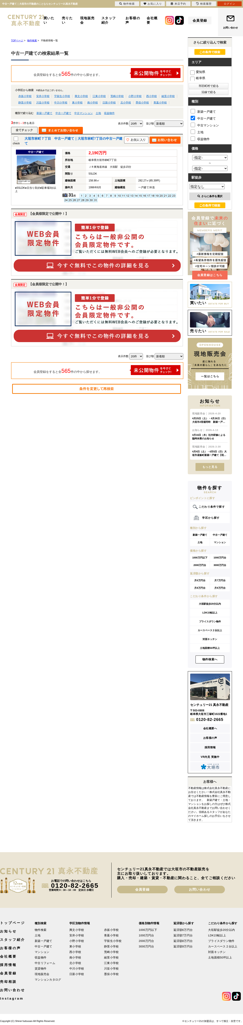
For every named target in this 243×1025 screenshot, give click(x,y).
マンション (220, 542)
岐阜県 (197, 78)
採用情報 (210, 747)
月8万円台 (199, 588)
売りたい (67, 20)
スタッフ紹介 (108, 20)
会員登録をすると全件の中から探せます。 (107, 73)
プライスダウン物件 (210, 621)
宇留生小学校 (62, 96)
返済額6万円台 (183, 930)
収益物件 (109, 113)
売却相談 (8, 981)
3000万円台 (220, 565)
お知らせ (8, 931)
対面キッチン (210, 639)
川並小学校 (42, 102)
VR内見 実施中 (210, 756)
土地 (98, 113)
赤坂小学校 (25, 96)
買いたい (49, 20)
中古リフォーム (45, 963)
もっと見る (210, 467)
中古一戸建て (63, 113)
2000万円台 (200, 565)
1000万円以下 (199, 557)
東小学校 (77, 102)
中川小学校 (60, 102)
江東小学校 (99, 96)
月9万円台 (219, 588)
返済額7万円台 (183, 935)
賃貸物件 (40, 968)
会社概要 (152, 20)
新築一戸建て (44, 113)
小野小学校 (135, 96)
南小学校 (92, 102)
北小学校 (125, 102)
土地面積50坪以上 (210, 648)
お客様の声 (132, 20)
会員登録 (200, 20)
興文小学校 (81, 96)
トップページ (12, 922)
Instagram (12, 998)
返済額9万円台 (183, 946)
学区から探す (211, 517)
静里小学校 (25, 102)
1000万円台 (220, 557)
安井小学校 (42, 96)
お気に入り (153, 3)
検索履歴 (204, 3)
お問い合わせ (230, 27)
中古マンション (83, 113)
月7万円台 (219, 580)
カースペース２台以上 (210, 630)
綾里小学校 (168, 96)
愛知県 (197, 72)
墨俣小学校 (142, 102)
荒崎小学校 (117, 96)
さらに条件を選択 (209, 196)
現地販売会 (87, 20)
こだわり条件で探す (212, 506)
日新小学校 (109, 102)
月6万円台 (199, 580)
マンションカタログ (48, 979)
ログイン (229, 3)
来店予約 (178, 3)
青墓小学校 (160, 102)
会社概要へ (210, 728)
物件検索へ (210, 659)
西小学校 (151, 96)
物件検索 (40, 930)
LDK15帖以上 (209, 612)
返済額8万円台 (183, 941)
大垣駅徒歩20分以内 (210, 603)
